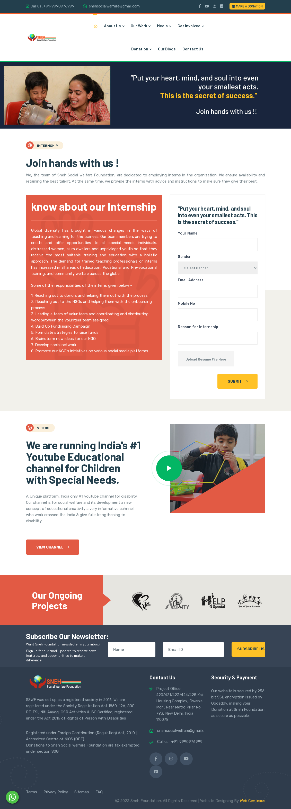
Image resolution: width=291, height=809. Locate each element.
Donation (141, 48)
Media (164, 25)
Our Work (140, 25)
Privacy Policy (55, 792)
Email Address (191, 280)
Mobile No (186, 303)
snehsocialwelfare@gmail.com (114, 6)
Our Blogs (167, 48)
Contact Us (193, 48)
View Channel (52, 547)
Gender (184, 257)
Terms (31, 792)
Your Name (187, 233)
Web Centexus (252, 800)
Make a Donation (247, 6)
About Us (114, 25)
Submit (238, 381)
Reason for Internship (198, 327)
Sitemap (81, 792)
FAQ (99, 792)
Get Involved (191, 25)
